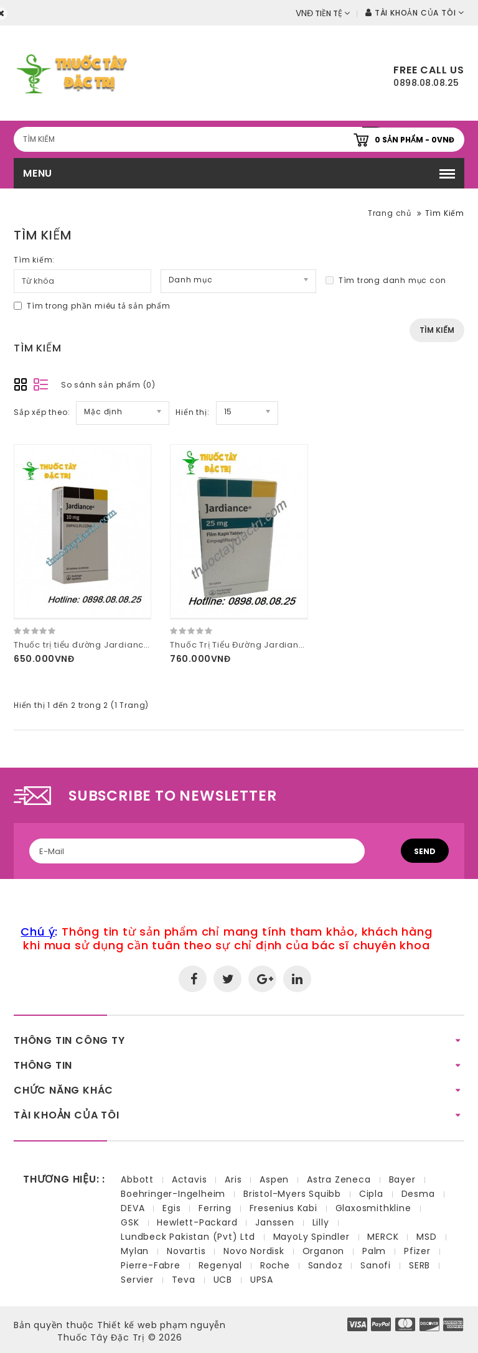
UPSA (261, 1279)
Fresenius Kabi (283, 1208)
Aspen (274, 1179)
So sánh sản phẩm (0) (108, 384)
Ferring (215, 1208)
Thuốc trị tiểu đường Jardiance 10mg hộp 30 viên (122, 645)
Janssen (274, 1222)
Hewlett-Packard (197, 1222)
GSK (130, 1222)
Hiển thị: (192, 412)
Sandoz (325, 1265)
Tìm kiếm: (34, 259)
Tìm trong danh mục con (386, 280)
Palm (374, 1251)
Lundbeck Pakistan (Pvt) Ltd (188, 1236)
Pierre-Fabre (150, 1265)
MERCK (382, 1236)
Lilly (320, 1222)
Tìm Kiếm (444, 213)
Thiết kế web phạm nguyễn (161, 1325)
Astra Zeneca (339, 1179)
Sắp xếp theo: (42, 412)
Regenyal (220, 1265)
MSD (426, 1236)
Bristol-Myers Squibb (292, 1194)
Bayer (402, 1179)
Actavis (189, 1179)
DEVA (132, 1208)
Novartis (186, 1251)
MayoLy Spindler (311, 1236)
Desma (418, 1194)
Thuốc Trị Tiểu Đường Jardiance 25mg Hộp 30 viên (281, 645)
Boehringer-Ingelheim (173, 1194)
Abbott (137, 1179)
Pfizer (417, 1251)
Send (425, 851)
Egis (171, 1208)
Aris (233, 1179)
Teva (183, 1279)
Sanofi (375, 1265)
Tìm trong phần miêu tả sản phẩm (92, 305)
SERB (419, 1265)
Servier (137, 1279)
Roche (275, 1265)
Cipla (371, 1194)
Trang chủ (389, 213)
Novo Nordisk (253, 1251)
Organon (323, 1251)
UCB (222, 1279)
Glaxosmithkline (373, 1208)
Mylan (135, 1251)
